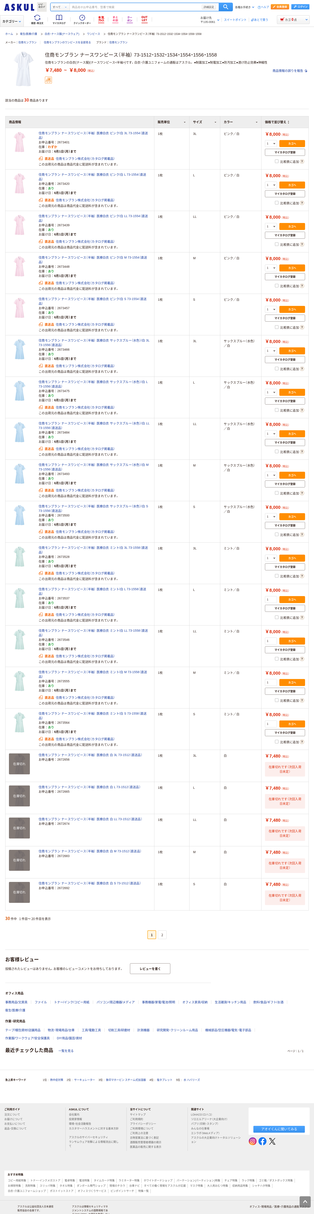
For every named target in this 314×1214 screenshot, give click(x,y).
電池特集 (84, 1180)
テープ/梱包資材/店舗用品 (23, 1030)
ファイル (41, 1002)
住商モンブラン (27, 42)
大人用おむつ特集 (217, 1185)
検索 (226, 7)
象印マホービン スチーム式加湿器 (126, 1080)
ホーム (9, 34)
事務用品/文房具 (16, 1002)
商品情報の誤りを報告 (290, 70)
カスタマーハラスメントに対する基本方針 (94, 1130)
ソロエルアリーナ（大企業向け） (211, 1119)
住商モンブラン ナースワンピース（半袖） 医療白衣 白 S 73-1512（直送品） (90, 883)
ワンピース (93, 34)
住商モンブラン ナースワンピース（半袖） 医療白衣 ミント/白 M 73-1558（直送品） (93, 674)
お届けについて (15, 1119)
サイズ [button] (205, 122)
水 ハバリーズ (192, 1080)
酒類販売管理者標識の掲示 (147, 1142)
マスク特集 (196, 1185)
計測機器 (143, 1030)
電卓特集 (70, 1180)
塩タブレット (164, 1080)
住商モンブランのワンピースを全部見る (67, 42)
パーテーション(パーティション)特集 (198, 1180)
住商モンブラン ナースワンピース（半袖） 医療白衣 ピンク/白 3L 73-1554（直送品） (93, 135)
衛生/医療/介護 (28, 34)
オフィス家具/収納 (195, 1002)
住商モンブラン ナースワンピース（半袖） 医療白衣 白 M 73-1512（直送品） (90, 851)
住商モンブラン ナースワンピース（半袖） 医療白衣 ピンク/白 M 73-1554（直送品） (93, 260)
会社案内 (76, 1114)
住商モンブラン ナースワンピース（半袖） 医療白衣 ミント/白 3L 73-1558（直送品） (93, 550)
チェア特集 (230, 1180)
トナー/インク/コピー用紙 (71, 1002)
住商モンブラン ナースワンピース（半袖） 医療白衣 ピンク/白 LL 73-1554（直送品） (93, 218)
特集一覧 (143, 1191)
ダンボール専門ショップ (91, 1185)
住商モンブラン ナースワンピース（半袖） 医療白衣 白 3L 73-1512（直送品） (90, 755)
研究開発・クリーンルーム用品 (177, 1030)
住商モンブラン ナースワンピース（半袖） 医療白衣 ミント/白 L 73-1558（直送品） (92, 591)
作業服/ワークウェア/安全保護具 (27, 1038)
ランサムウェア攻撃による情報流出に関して (94, 1144)
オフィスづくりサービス (92, 1191)
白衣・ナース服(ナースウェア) (62, 34)
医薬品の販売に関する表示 (147, 1147)
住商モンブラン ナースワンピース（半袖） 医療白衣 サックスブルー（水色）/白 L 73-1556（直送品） (93, 384)
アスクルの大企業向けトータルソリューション (216, 1140)
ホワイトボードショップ (158, 1180)
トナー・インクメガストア (45, 1180)
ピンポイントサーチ (122, 1191)
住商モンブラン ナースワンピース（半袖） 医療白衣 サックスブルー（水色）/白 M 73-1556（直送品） (94, 467)
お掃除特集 (14, 1185)
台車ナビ (134, 1185)
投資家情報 (77, 1119)
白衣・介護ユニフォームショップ (27, 1191)
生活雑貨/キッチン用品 (230, 1002)
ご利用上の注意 (141, 1133)
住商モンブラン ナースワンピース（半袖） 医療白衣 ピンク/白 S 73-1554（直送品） (93, 301)
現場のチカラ (117, 1185)
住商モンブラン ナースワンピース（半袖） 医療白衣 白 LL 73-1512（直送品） (90, 819)
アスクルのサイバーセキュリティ (90, 1137)
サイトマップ (138, 1114)
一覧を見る (66, 1051)
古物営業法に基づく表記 (146, 1137)
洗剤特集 (30, 1185)
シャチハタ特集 (261, 1185)
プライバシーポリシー (145, 1123)
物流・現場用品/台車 (61, 1030)
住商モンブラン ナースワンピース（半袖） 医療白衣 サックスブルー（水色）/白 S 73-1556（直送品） (93, 508)
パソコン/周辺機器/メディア (116, 1002)
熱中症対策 (56, 1080)
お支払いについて (16, 1123)
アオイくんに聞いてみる (279, 1129)
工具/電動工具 (91, 1030)
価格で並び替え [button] (277, 122)
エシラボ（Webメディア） (207, 1133)
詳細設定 (209, 7)
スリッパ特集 (47, 1185)
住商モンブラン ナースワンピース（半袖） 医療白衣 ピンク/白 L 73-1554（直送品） (92, 177)
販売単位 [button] (172, 122)
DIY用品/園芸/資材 (69, 1038)
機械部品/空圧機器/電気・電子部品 (228, 1030)
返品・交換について (17, 1128)
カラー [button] (241, 122)
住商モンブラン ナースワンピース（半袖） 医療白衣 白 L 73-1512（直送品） (90, 787)
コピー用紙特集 (17, 1180)
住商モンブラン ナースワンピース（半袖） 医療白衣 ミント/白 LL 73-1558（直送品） (93, 633)
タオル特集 (66, 1185)
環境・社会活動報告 (82, 1123)
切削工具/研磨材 (119, 1030)
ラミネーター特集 (129, 1180)
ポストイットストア (61, 1191)
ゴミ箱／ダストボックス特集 (276, 1180)
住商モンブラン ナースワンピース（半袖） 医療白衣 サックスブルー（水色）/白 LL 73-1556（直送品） (94, 426)
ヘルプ (265, 7)
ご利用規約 (138, 1119)
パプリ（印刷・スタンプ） (206, 1123)
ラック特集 (248, 1180)
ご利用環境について (143, 1128)
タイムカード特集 (104, 1180)
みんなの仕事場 (202, 1128)
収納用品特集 (240, 1185)
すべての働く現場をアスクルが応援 (165, 1185)
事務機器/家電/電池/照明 (158, 1002)
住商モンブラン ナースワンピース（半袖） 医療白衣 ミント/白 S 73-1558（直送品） (93, 716)
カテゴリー (11, 21)
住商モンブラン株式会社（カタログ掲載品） (85, 158)
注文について (14, 1114)
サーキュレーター (84, 1080)
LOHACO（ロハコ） (203, 1114)
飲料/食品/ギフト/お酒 (268, 1002)
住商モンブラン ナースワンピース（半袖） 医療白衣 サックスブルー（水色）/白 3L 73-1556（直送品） (94, 343)
